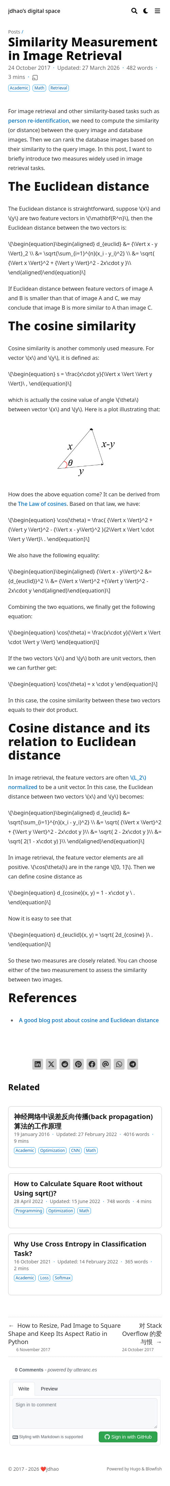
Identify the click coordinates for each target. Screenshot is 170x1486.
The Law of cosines (42, 504)
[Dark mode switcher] (146, 11)
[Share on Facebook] (92, 1064)
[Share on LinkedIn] (37, 1064)
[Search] (134, 11)
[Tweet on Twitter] (51, 1064)
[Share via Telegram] (132, 1064)
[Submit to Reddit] (64, 1064)
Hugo (135, 1469)
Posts (14, 31)
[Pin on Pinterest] (78, 1064)
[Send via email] (105, 1064)
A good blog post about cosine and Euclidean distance (89, 1020)
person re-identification (38, 120)
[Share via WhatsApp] (119, 1064)
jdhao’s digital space (34, 11)
